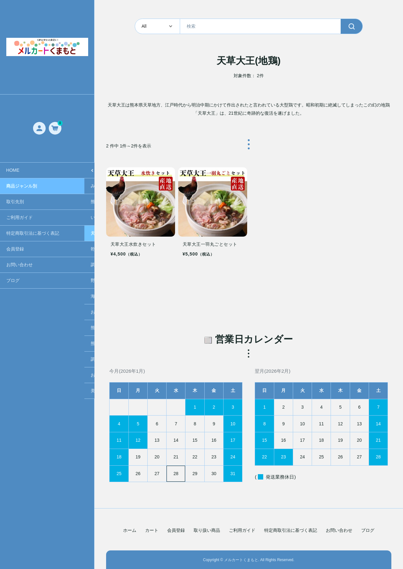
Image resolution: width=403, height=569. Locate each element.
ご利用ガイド (242, 530)
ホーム (129, 530)
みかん (13, 185)
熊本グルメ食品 (21, 343)
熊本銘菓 (15, 327)
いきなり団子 (19, 217)
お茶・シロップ (21, 374)
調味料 (13, 359)
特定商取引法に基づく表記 (290, 530)
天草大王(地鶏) (21, 233)
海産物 (13, 296)
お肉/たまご (18, 311)
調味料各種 (17, 264)
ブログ (367, 530)
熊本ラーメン (19, 201)
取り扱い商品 (207, 530)
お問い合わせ (339, 530)
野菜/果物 (15, 280)
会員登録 (176, 530)
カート (151, 530)
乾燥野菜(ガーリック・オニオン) (38, 248)
